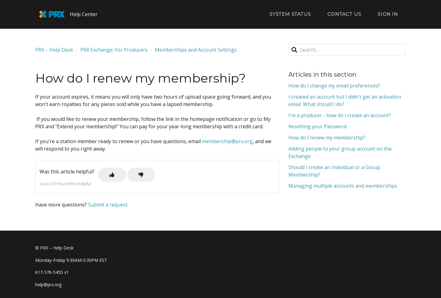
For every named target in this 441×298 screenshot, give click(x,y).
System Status (290, 14)
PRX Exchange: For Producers (114, 49)
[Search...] (347, 50)
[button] (112, 175)
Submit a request (108, 204)
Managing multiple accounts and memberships (342, 185)
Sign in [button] (388, 14)
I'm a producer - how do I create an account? (339, 115)
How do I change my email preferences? (334, 85)
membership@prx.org (227, 141)
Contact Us (344, 14)
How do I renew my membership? (326, 137)
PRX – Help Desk (54, 49)
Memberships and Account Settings (196, 49)
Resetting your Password (317, 126)
